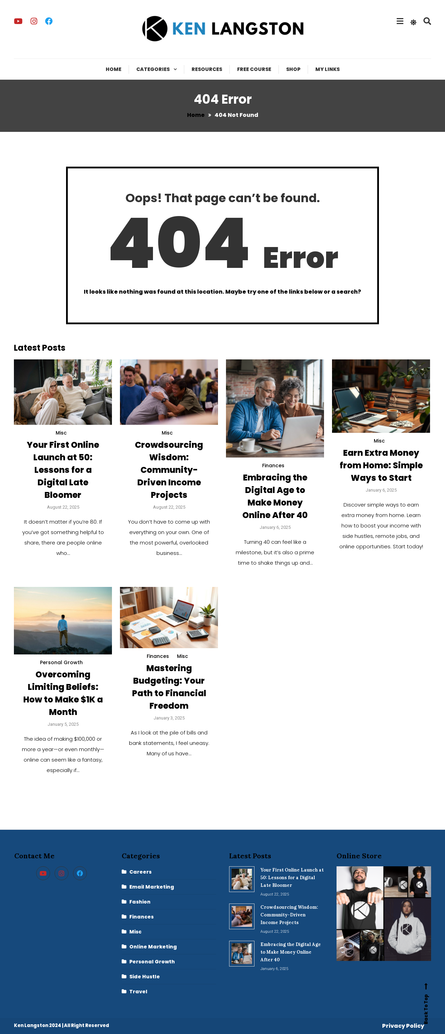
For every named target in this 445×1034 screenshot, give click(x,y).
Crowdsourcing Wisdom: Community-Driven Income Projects (169, 470)
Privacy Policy (403, 1026)
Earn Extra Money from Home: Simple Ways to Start (381, 465)
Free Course (254, 69)
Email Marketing (151, 886)
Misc (61, 432)
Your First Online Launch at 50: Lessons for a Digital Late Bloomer (63, 470)
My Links (327, 69)
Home (113, 69)
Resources (207, 69)
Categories (153, 69)
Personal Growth (61, 662)
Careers (140, 871)
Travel (138, 991)
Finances (273, 465)
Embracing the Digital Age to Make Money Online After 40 (290, 952)
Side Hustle (144, 976)
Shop (293, 69)
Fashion (140, 901)
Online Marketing (153, 946)
